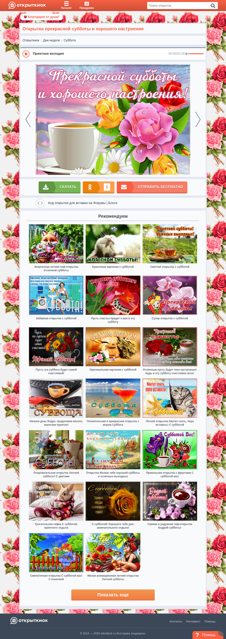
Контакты (176, 621)
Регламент (193, 621)
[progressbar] (196, 54)
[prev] (28, 119)
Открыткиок (31, 40)
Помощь (210, 621)
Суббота (70, 40)
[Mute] (187, 54)
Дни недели (51, 40)
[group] (113, 54)
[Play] (26, 54)
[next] (198, 119)
